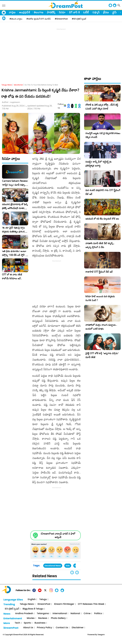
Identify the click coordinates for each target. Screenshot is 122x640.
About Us (28, 628)
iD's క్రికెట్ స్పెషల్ (12, 609)
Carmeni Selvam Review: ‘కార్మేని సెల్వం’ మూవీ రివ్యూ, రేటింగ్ (15, 183)
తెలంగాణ (38, 12)
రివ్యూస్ (96, 12)
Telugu (43, 599)
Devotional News (53, 565)
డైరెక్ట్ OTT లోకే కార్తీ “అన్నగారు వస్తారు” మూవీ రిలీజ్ (102, 355)
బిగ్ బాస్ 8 (74, 12)
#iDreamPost (61, 18)
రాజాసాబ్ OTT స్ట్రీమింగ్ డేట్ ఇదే (99, 271)
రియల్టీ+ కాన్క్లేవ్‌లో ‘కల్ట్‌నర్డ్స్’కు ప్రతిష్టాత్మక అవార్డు (99, 163)
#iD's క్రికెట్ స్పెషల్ (79, 18)
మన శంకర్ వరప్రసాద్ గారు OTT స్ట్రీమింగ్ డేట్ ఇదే (103, 192)
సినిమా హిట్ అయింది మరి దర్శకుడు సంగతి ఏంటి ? (100, 298)
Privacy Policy (44, 628)
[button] (77, 572)
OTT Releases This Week (91, 604)
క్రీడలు (106, 12)
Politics (98, 613)
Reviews (42, 618)
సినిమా (62, 12)
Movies (31, 618)
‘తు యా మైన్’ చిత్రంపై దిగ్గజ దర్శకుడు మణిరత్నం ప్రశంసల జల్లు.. (14, 229)
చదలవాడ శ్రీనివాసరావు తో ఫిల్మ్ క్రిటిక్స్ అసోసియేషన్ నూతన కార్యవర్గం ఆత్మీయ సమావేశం (15, 206)
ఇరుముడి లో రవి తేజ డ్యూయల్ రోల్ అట (102, 218)
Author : (11, 102)
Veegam (101, 634)
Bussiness (40, 623)
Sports (27, 623)
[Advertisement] (61, 50)
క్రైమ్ (114, 12)
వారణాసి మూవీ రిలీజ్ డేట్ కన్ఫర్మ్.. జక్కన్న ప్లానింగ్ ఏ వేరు (100, 245)
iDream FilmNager (64, 604)
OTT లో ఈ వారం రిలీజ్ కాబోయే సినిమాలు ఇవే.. (12, 276)
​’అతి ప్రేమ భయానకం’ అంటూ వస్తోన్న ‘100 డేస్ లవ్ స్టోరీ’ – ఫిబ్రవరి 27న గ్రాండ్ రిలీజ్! (14, 253)
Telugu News (7, 85)
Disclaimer (78, 628)
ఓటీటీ (86, 12)
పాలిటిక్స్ (51, 12)
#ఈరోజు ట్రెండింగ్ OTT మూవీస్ (38, 18)
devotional (18, 85)
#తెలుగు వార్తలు (16, 18)
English (32, 599)
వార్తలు (12, 12)
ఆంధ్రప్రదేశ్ (24, 12)
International (60, 613)
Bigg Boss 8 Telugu (33, 609)
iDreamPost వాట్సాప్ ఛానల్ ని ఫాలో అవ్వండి (58, 535)
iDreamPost (44, 604)
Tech (17, 623)
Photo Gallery (58, 618)
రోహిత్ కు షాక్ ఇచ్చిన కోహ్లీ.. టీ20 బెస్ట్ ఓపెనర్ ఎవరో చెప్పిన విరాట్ (102, 106)
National (75, 613)
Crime (87, 613)
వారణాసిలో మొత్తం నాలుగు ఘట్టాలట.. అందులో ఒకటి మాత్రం (101, 326)
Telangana (43, 613)
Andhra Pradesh (24, 613)
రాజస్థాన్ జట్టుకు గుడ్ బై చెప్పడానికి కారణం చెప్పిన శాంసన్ (103, 135)
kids (68, 565)
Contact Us (62, 628)
